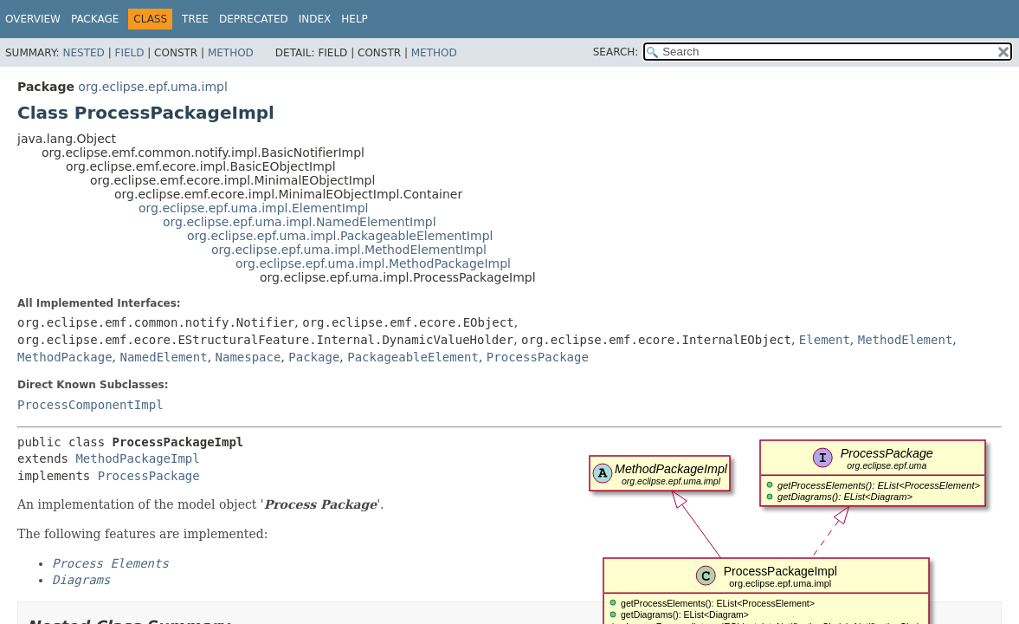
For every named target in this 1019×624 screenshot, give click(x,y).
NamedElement (163, 357)
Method (231, 53)
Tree (195, 19)
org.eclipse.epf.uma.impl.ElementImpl (253, 208)
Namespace (248, 357)
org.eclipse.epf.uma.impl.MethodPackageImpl (373, 263)
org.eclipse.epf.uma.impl (152, 87)
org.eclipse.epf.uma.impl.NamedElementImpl (299, 222)
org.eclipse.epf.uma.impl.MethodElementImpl (349, 250)
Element (824, 340)
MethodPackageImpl (137, 458)
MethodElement (905, 340)
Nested (83, 53)
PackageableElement (413, 357)
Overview (33, 19)
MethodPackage (65, 357)
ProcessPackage (538, 357)
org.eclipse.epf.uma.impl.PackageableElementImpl (340, 236)
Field (129, 53)
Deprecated (253, 19)
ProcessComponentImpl (90, 405)
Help (354, 19)
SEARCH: (616, 52)
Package (95, 19)
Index (315, 19)
